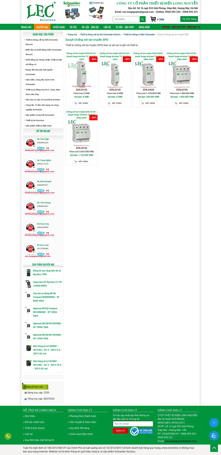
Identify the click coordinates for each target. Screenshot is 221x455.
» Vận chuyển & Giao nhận (82, 422)
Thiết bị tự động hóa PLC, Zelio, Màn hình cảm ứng (43, 92)
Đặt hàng (83, 103)
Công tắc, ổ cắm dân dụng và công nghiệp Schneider (42, 107)
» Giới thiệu (29, 416)
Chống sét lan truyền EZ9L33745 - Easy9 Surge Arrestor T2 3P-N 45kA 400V (81, 115)
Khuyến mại (42, 27)
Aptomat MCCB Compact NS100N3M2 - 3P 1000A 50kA (45, 312)
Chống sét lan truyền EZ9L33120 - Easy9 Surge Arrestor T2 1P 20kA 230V (81, 56)
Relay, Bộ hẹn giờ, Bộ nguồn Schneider (39, 72)
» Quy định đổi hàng (78, 428)
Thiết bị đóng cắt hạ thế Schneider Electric (42, 42)
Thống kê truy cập (34, 387)
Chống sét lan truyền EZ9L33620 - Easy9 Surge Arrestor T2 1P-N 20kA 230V (148, 56)
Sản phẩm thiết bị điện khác (39, 126)
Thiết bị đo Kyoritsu (35, 120)
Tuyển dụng (59, 27)
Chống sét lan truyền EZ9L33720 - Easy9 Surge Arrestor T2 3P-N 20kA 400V (182, 56)
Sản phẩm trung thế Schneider (40, 115)
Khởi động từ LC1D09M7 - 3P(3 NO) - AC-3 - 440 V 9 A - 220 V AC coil (47, 350)
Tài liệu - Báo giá (90, 27)
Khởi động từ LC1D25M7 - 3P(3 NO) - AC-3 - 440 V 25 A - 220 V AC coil (47, 365)
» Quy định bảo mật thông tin (38, 440)
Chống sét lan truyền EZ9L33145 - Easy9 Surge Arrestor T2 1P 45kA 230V (115, 56)
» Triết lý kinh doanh (34, 428)
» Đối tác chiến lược (33, 422)
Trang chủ (27, 27)
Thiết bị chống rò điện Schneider (139, 34)
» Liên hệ (28, 434)
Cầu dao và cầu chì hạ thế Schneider (43, 100)
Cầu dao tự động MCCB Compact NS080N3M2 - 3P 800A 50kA (46, 297)
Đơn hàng (189, 18)
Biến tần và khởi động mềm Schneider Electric (44, 52)
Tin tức (73, 27)
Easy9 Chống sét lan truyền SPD (173, 34)
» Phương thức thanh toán (82, 416)
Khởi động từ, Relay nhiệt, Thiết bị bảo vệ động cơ (44, 62)
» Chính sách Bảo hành (80, 434)
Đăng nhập (144, 27)
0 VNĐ (160, 19)
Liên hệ (107, 27)
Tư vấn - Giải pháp (125, 27)
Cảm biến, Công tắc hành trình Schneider (40, 82)
